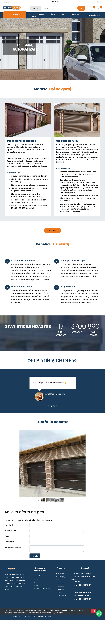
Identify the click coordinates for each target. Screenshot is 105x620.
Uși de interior (62, 595)
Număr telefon (10, 531)
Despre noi (37, 576)
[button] (12, 390)
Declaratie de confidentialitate (42, 588)
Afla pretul (52, 230)
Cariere (36, 579)
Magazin (6, 2)
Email (7, 536)
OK (93, 611)
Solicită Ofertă (94, 15)
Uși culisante (62, 586)
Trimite (34, 556)
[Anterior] (13, 467)
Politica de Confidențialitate (56, 610)
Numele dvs (9, 525)
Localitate (9, 542)
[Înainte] (92, 467)
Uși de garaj (61, 577)
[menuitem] (33, 14)
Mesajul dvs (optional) (13, 547)
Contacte (36, 585)
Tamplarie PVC (62, 573)
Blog (35, 582)
